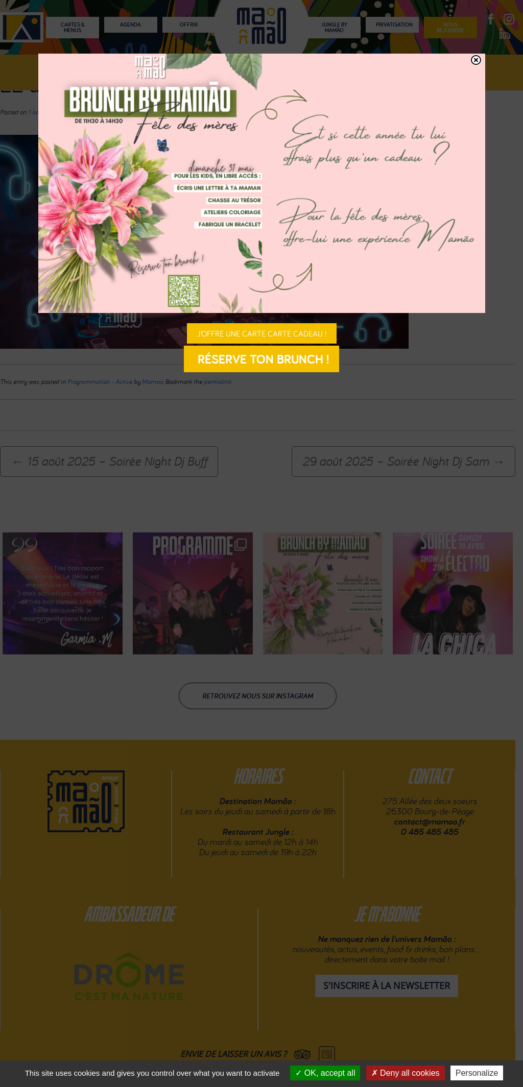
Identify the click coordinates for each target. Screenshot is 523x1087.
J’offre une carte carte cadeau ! (261, 333)
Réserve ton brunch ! (261, 359)
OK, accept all (325, 1073)
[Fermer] (476, 60)
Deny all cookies (405, 1073)
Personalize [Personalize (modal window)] (477, 1073)
